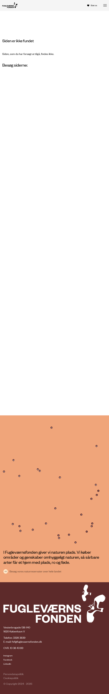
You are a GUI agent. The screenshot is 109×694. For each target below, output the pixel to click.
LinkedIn (7, 663)
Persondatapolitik (13, 674)
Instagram (7, 655)
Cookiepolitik (10, 678)
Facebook (7, 659)
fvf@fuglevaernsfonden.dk (27, 641)
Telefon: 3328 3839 (14, 637)
